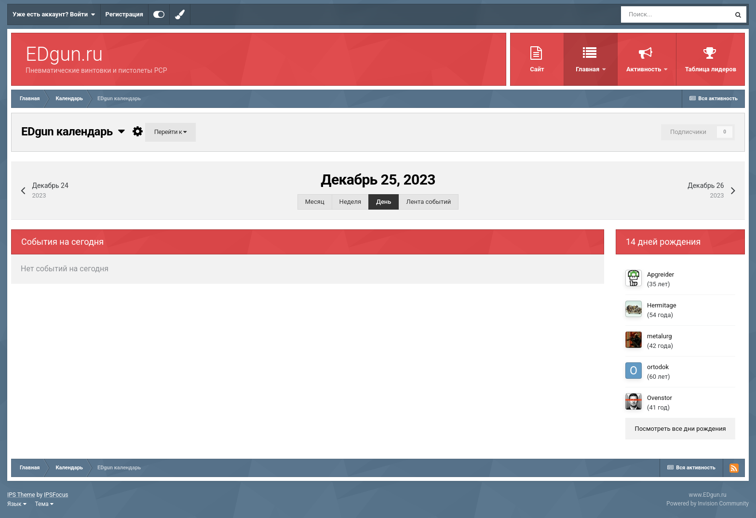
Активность (644, 69)
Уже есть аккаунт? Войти (54, 14)
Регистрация (124, 14)
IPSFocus (56, 494)
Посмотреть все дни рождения (680, 428)
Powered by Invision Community (707, 503)
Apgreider (660, 274)
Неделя (350, 201)
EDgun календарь (72, 131)
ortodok (658, 367)
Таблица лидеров (710, 69)
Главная (588, 69)
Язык (17, 504)
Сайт (537, 69)
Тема (44, 504)
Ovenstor (659, 397)
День (383, 201)
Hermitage (661, 305)
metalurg (659, 336)
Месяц (314, 201)
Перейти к (170, 131)
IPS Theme (21, 494)
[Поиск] (675, 14)
